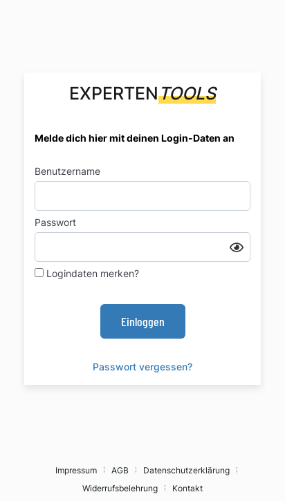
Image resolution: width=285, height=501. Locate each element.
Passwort (55, 222)
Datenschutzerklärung (186, 470)
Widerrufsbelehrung (120, 488)
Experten (142, 93)
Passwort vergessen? (142, 366)
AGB (120, 470)
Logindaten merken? (87, 273)
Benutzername (67, 171)
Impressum (76, 470)
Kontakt (187, 488)
